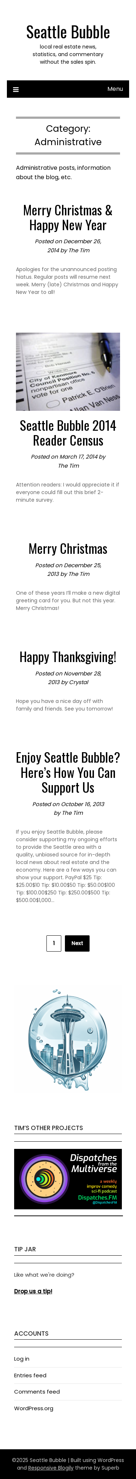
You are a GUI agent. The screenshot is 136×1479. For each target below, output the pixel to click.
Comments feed (37, 1391)
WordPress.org (33, 1408)
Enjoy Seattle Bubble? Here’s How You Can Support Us (68, 771)
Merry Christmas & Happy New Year (68, 217)
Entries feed (30, 1375)
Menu (115, 89)
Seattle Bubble (68, 31)
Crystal (78, 682)
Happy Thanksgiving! (68, 656)
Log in (21, 1358)
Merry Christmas (68, 547)
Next (77, 943)
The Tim (78, 250)
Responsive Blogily (51, 1467)
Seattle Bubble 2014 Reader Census (68, 432)
